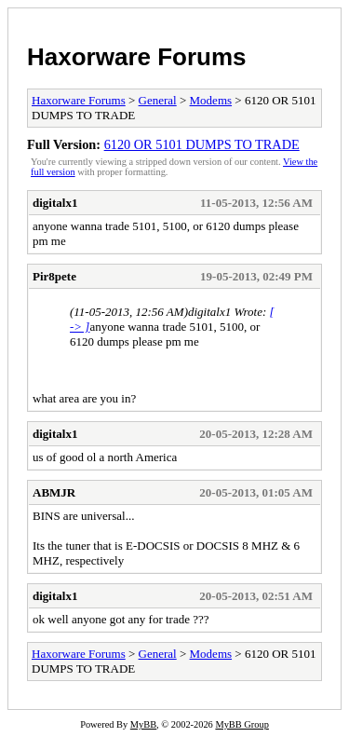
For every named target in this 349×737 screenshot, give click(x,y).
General (158, 100)
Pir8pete (54, 276)
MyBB (143, 724)
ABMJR (54, 492)
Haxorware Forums (137, 57)
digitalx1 (55, 203)
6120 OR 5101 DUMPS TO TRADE (202, 144)
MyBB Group (241, 724)
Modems (211, 100)
